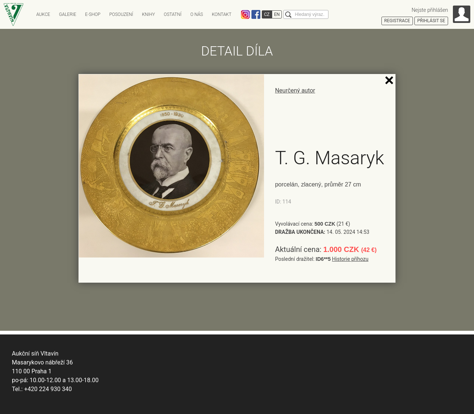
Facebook (255, 14)
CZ (267, 14)
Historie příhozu (350, 259)
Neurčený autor (295, 90)
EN (277, 14)
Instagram (245, 14)
